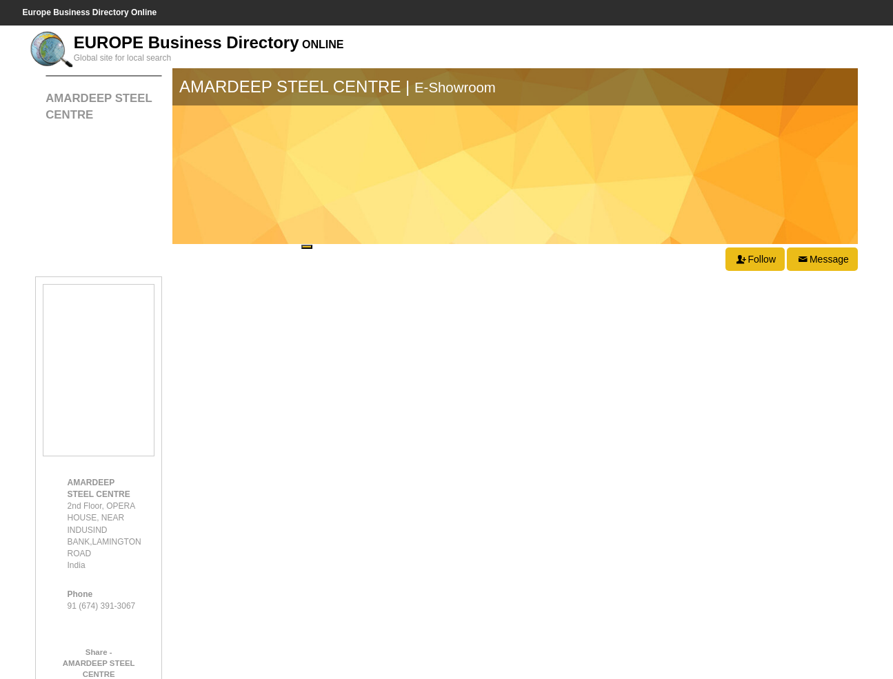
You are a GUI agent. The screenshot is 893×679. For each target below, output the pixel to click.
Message (822, 259)
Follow (755, 259)
